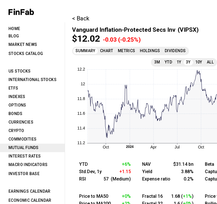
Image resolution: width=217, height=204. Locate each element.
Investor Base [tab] (24, 173)
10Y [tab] (198, 62)
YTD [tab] (168, 62)
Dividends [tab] (175, 50)
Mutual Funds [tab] (23, 147)
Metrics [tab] (126, 50)
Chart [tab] (106, 50)
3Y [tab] (188, 62)
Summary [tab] (85, 50)
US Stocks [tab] (19, 71)
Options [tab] (17, 105)
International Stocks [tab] (32, 79)
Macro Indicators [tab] (27, 164)
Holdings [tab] (150, 50)
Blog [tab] (13, 36)
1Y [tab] (179, 62)
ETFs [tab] (13, 88)
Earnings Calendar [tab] (29, 191)
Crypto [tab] (16, 130)
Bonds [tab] (15, 113)
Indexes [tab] (16, 96)
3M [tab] (157, 62)
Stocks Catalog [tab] (25, 53)
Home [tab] (14, 28)
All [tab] (210, 62)
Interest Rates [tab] (24, 156)
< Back (80, 18)
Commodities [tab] (22, 139)
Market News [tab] (22, 44)
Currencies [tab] (20, 122)
